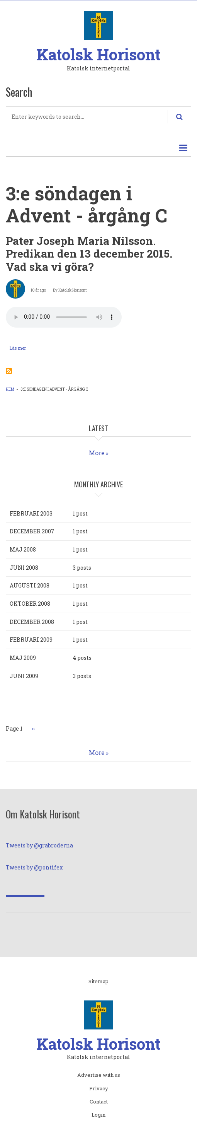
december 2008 (32, 621)
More (97, 453)
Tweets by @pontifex (34, 867)
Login (98, 1115)
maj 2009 (23, 657)
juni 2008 (24, 567)
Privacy (98, 1089)
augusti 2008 (29, 585)
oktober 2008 (30, 603)
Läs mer (20, 349)
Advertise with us (98, 1075)
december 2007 (32, 531)
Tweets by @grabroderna (39, 845)
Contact (99, 1102)
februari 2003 (31, 513)
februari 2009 (31, 639)
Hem (10, 389)
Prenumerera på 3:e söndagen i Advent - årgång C (9, 371)
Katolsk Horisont (98, 54)
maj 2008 (23, 549)
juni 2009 (24, 676)
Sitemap (98, 982)
